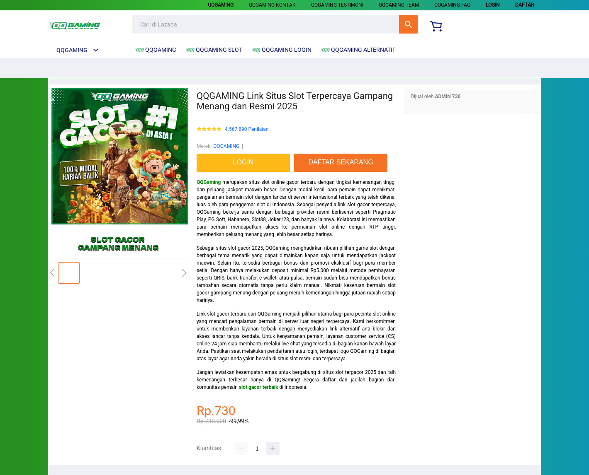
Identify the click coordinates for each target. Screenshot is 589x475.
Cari (408, 24)
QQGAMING (226, 146)
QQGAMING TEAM (399, 5)
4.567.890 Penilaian (246, 129)
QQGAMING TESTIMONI (337, 5)
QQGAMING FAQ (452, 5)
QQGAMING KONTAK (272, 5)
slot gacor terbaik (258, 387)
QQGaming (209, 182)
